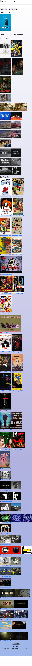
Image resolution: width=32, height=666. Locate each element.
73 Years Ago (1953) (19, 215)
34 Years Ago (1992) (18, 371)
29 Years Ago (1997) (18, 391)
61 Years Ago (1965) (7, 501)
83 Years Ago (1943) (6, 479)
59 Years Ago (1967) (6, 511)
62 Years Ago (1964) (6, 293)
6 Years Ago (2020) (18, 449)
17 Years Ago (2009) (6, 608)
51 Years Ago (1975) (6, 544)
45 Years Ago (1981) (18, 352)
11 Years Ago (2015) (6, 410)
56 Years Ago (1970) (6, 352)
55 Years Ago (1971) (7, 522)
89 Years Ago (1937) (6, 196)
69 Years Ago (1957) (18, 254)
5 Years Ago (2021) (6, 468)
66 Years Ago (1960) (7, 274)
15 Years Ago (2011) (6, 630)
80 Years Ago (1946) (6, 215)
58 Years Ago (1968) (7, 332)
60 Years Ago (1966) (18, 293)
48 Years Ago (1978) (7, 565)
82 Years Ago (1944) (18, 196)
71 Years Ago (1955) (18, 235)
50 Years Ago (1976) (7, 554)
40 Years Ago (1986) (6, 576)
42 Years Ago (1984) (6, 371)
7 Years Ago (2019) (6, 449)
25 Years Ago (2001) (7, 597)
